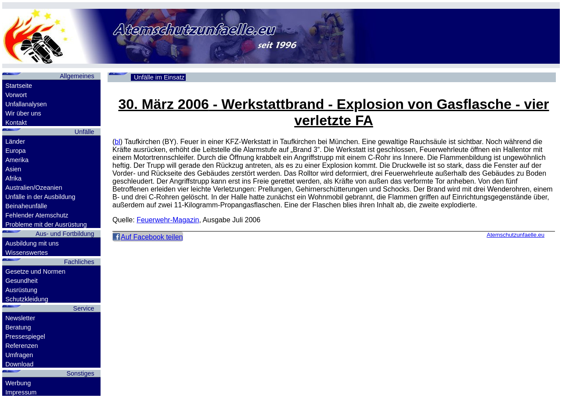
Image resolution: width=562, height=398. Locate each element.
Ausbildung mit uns (32, 243)
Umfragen (19, 354)
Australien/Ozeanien (33, 187)
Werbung (18, 383)
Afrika (13, 178)
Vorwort (16, 94)
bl (117, 141)
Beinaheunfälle (26, 206)
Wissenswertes (26, 252)
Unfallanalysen (26, 104)
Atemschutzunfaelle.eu (515, 235)
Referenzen (21, 345)
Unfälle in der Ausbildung (40, 196)
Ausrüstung (21, 289)
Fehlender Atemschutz (36, 215)
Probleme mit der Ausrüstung (46, 224)
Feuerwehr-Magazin (168, 220)
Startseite (18, 85)
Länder (15, 141)
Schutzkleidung (26, 299)
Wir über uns (23, 113)
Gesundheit (21, 280)
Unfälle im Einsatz (159, 77)
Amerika (17, 159)
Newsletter (20, 318)
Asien (13, 169)
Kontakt (16, 122)
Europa (15, 150)
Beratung (18, 327)
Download (19, 364)
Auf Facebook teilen (152, 237)
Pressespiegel (25, 336)
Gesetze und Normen (35, 271)
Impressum (20, 392)
